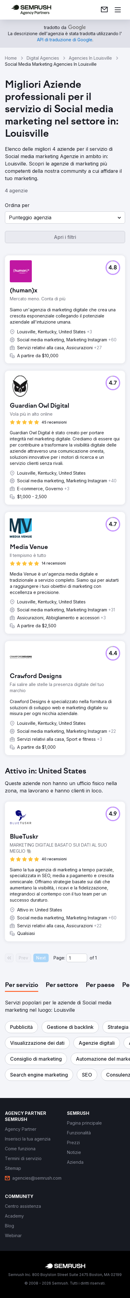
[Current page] (77, 958)
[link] (104, 10)
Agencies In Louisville (90, 58)
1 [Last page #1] (96, 957)
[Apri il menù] (117, 10)
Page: (59, 957)
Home (11, 58)
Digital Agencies (43, 58)
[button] (65, 217)
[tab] (21, 985)
